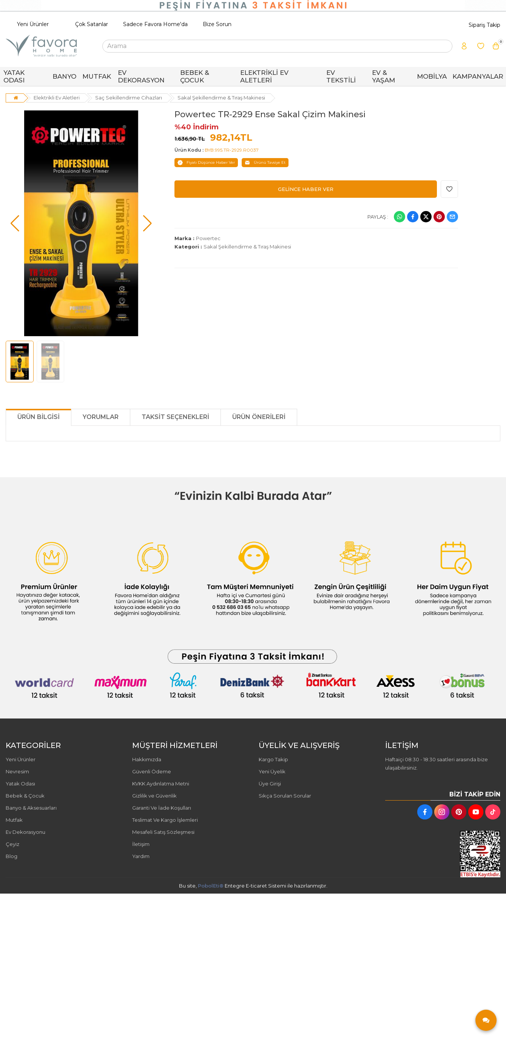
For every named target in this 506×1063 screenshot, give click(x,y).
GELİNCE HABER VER (305, 189)
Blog (11, 856)
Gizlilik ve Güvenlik (154, 796)
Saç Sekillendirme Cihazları (128, 98)
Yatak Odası (20, 784)
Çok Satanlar (91, 24)
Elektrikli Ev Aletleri (57, 98)
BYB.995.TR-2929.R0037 (232, 150)
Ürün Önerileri (258, 417)
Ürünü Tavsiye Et (265, 162)
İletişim (141, 844)
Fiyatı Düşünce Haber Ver (206, 162)
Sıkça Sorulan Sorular (285, 796)
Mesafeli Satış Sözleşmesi (163, 832)
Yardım (141, 856)
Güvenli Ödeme (151, 771)
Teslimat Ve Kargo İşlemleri (165, 820)
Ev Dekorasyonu (25, 832)
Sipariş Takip (484, 25)
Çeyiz (12, 844)
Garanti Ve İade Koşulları (161, 808)
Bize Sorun (217, 24)
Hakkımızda (146, 759)
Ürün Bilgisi (38, 417)
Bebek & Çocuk (25, 796)
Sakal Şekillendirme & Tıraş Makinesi (221, 98)
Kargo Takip (273, 759)
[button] (15, 223)
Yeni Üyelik (272, 771)
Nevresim (17, 771)
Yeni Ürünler (33, 24)
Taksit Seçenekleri (175, 417)
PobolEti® (211, 886)
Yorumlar (101, 417)
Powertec (208, 238)
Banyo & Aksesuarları (31, 808)
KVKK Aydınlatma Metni (160, 784)
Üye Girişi (270, 784)
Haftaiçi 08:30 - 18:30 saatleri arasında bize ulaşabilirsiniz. (436, 763)
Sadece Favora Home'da (155, 24)
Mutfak (14, 820)
